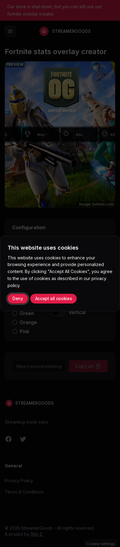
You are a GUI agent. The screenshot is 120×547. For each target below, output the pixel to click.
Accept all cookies (53, 298)
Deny (17, 298)
